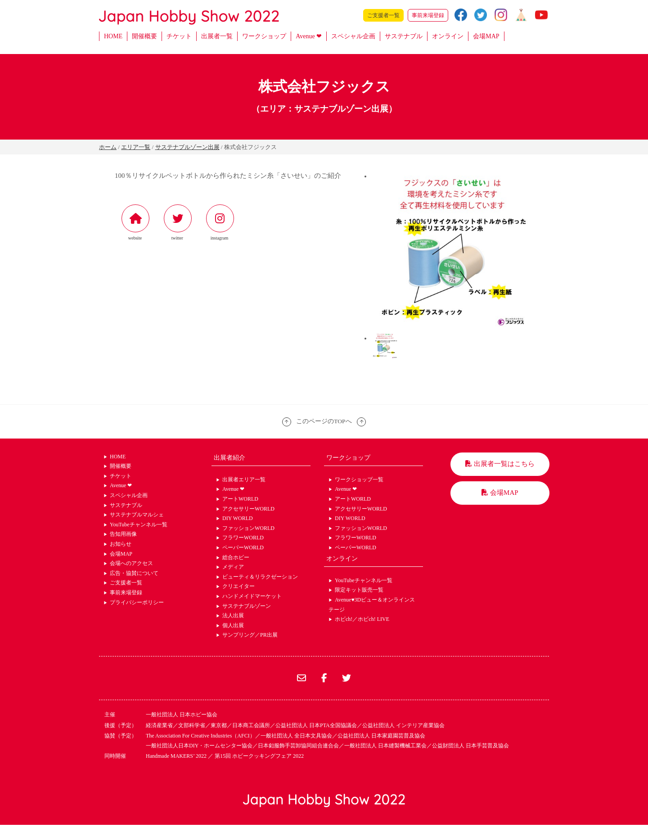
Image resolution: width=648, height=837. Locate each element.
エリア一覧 (135, 147)
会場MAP (486, 36)
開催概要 (144, 36)
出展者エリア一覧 (244, 479)
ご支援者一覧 (383, 15)
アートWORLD (240, 499)
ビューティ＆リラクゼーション (260, 577)
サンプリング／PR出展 (250, 635)
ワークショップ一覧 (359, 479)
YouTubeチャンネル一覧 (138, 524)
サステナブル (404, 36)
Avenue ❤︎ (309, 36)
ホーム (108, 147)
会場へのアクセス (131, 563)
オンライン (448, 36)
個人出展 (233, 625)
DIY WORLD (237, 518)
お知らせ (120, 544)
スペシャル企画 (353, 36)
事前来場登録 (428, 15)
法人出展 (233, 615)
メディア (233, 567)
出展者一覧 (217, 36)
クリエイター (238, 586)
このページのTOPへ (324, 421)
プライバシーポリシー (137, 602)
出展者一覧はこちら (500, 463)
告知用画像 (123, 534)
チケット (179, 36)
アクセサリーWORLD (248, 509)
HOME (113, 36)
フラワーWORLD (243, 537)
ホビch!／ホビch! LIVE (362, 619)
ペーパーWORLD (243, 547)
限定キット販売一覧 (359, 590)
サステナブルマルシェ (137, 514)
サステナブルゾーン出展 (187, 147)
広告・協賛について (134, 573)
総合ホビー (235, 557)
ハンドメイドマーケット (252, 596)
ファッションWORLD (248, 528)
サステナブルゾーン (246, 606)
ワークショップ (264, 36)
